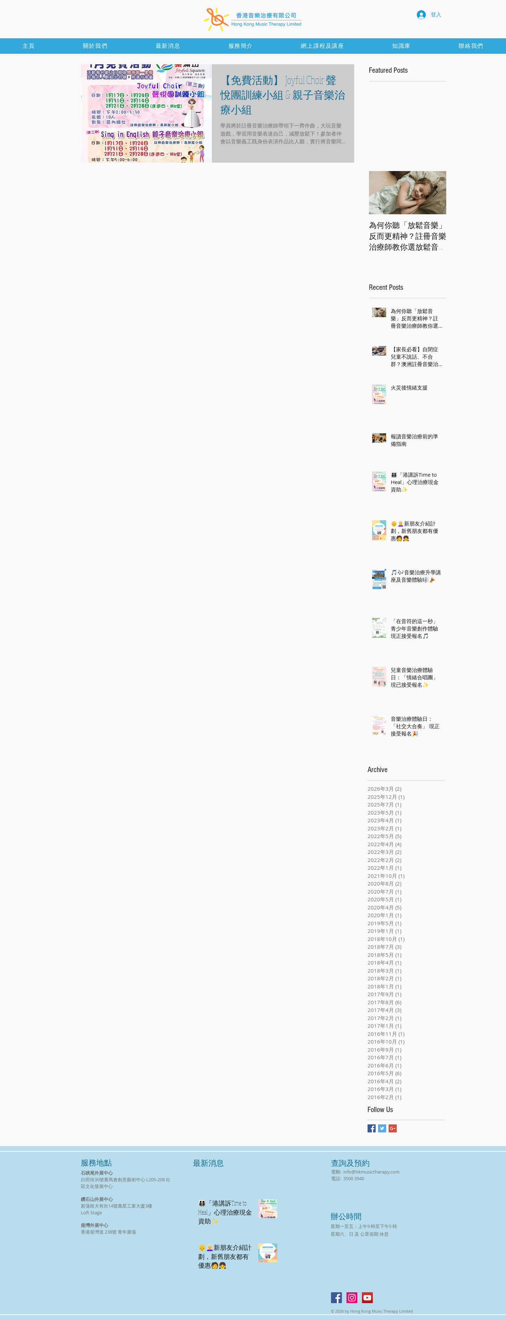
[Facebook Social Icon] (336, 1297)
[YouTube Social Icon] (367, 1297)
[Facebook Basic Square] (372, 1128)
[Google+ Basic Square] (393, 1128)
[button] (401, 46)
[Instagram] (351, 1297)
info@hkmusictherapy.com (371, 1172)
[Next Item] (435, 192)
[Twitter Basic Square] (382, 1128)
